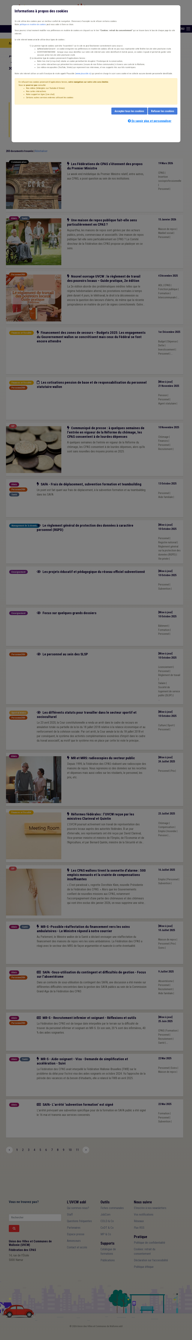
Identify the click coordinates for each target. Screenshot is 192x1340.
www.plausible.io (83, 73)
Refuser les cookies (162, 111)
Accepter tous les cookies (129, 111)
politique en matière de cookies (33, 24)
